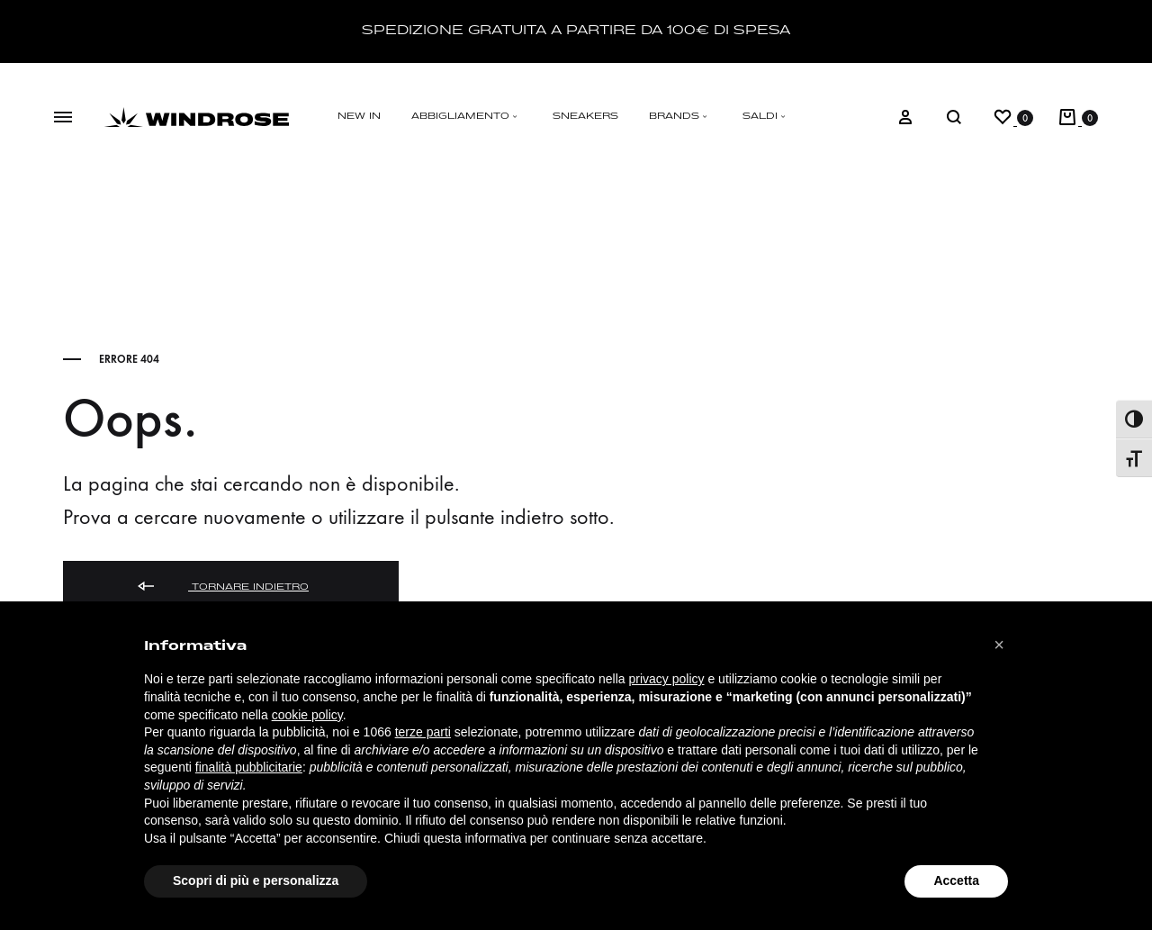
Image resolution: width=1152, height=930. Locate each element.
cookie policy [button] (307, 715)
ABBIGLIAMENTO (466, 117)
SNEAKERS (585, 117)
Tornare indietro (222, 587)
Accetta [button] (956, 880)
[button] (999, 644)
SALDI (766, 117)
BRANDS (680, 117)
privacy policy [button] (667, 679)
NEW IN (359, 117)
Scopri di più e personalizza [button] (255, 880)
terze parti (423, 732)
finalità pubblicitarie (248, 767)
